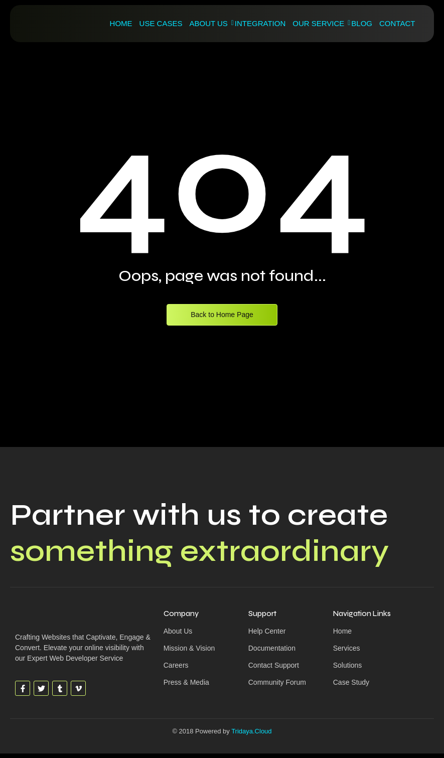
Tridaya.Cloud (251, 731)
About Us (210, 23)
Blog (361, 23)
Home (121, 23)
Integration (260, 23)
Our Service (320, 23)
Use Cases (161, 23)
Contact (397, 23)
